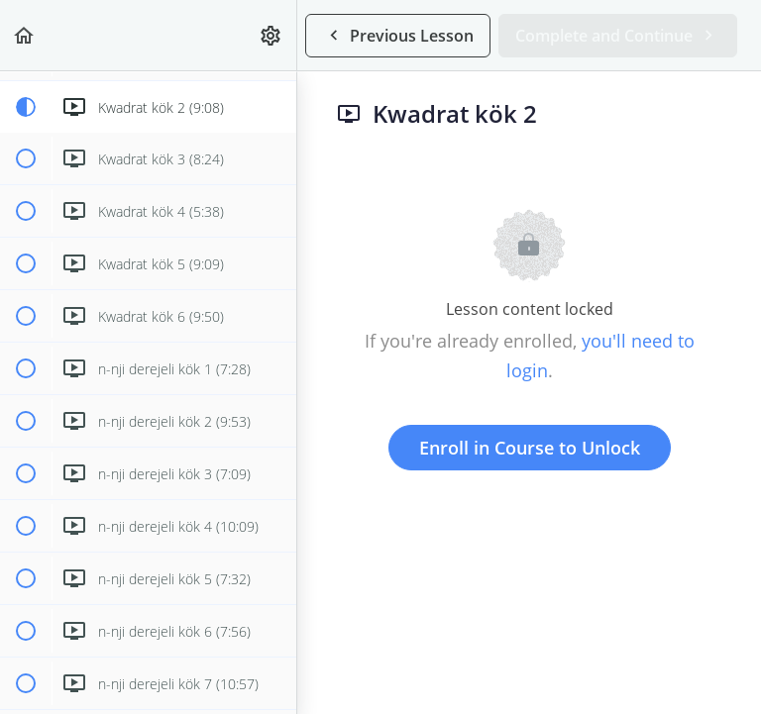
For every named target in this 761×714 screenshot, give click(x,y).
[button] (25, 35)
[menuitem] (271, 35)
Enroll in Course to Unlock (529, 447)
